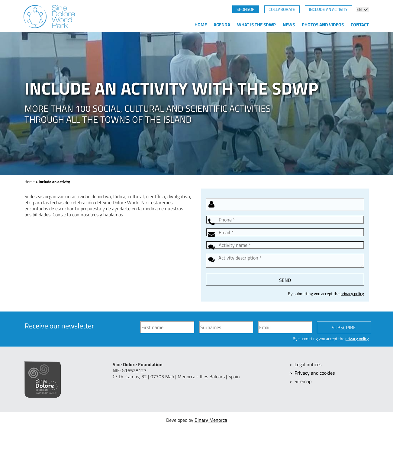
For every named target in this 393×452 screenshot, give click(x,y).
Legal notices (308, 364)
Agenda (222, 24)
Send (285, 280)
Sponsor (246, 9)
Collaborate (282, 9)
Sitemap (303, 381)
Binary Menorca (211, 420)
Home (201, 24)
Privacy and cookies (315, 372)
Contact (360, 24)
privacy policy (352, 293)
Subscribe (344, 327)
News (289, 24)
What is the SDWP (256, 24)
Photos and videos (323, 24)
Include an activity (328, 9)
